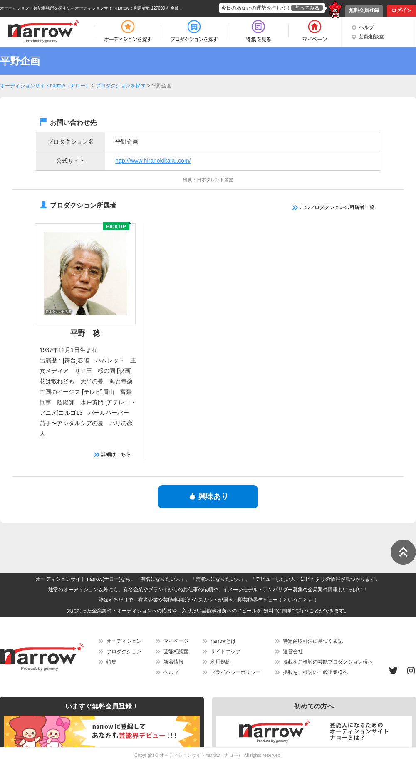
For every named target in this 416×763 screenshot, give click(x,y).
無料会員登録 (364, 10)
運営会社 (293, 651)
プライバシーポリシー (235, 672)
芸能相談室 (371, 37)
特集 (111, 662)
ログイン (401, 10)
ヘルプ (366, 27)
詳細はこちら (112, 454)
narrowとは (223, 641)
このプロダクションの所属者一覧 (333, 207)
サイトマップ (225, 651)
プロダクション (123, 651)
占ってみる (307, 8)
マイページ (175, 641)
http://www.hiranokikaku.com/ (153, 160)
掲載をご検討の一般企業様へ (315, 672)
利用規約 (220, 662)
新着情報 (173, 662)
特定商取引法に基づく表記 (313, 641)
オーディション (123, 641)
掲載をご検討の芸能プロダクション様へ (328, 662)
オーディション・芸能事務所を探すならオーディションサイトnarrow (64, 8)
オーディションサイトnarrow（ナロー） (201, 755)
